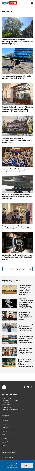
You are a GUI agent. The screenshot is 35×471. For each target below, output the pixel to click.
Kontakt (4, 445)
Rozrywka (4, 431)
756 (23, 269)
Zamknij (26, 465)
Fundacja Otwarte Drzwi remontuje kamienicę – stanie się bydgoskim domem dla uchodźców (17, 140)
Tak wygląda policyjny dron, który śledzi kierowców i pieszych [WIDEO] (16, 77)
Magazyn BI (5, 442)
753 (13, 269)
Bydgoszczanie (6, 438)
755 (20, 269)
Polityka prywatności (7, 457)
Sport (3, 435)
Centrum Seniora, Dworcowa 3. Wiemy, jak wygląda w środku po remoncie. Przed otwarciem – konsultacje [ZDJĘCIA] (17, 109)
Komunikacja (5, 427)
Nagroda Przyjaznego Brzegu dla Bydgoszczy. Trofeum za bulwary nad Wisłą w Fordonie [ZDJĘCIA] (17, 42)
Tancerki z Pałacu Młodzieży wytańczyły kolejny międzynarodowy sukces (16, 170)
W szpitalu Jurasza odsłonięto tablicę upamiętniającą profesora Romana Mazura (17, 227)
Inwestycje (5, 424)
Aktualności (5, 420)
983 (30, 269)
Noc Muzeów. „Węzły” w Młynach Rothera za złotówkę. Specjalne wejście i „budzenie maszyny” (17, 257)
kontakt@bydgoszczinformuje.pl (15, 409)
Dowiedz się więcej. (12, 467)
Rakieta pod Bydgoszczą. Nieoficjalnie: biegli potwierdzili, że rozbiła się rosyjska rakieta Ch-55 (17, 197)
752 (10, 269)
